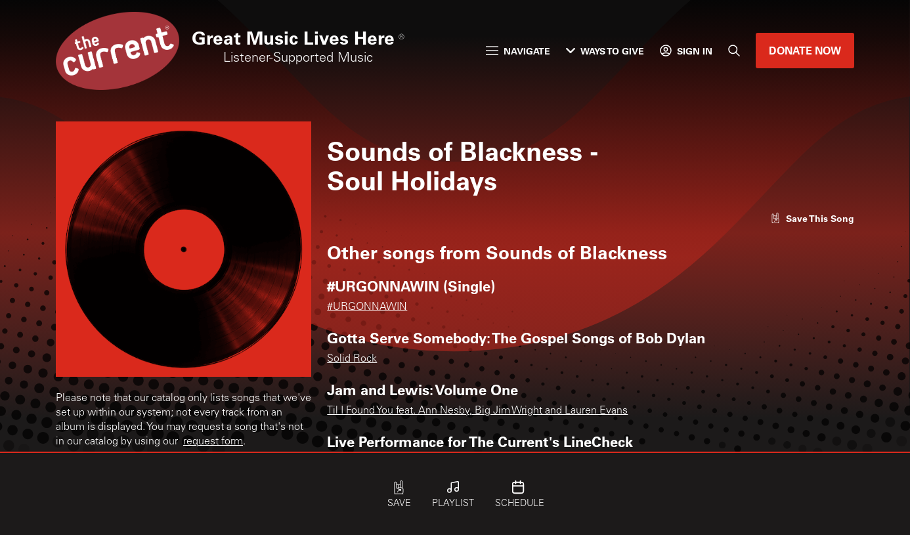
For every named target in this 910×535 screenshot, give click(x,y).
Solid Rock (352, 359)
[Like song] (812, 218)
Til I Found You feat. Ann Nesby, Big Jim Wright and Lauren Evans (477, 411)
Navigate (518, 51)
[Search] (734, 50)
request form (213, 442)
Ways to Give (605, 51)
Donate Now (805, 50)
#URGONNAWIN (367, 307)
